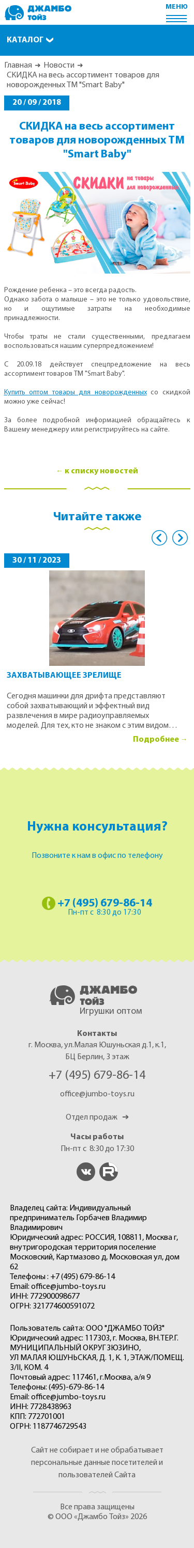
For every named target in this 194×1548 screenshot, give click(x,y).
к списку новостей (101, 471)
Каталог (25, 40)
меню (177, 7)
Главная (18, 65)
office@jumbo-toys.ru (97, 1094)
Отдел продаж (97, 1117)
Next (180, 538)
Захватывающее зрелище (64, 676)
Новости (58, 65)
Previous (159, 538)
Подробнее (156, 740)
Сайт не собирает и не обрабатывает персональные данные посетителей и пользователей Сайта (97, 1462)
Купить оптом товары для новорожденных (75, 392)
